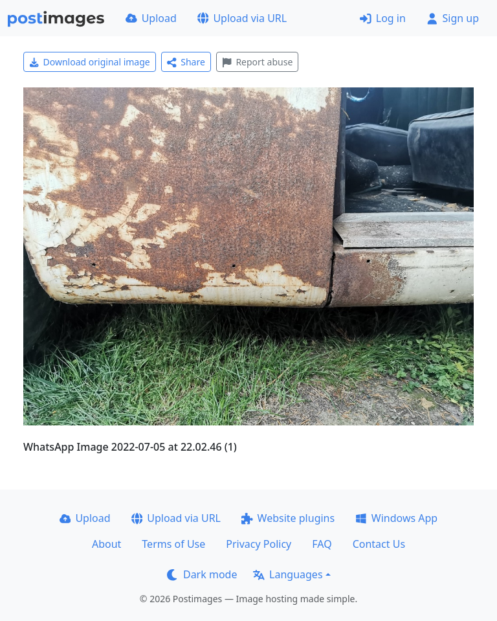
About (106, 544)
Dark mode (202, 574)
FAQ (321, 544)
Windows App (396, 518)
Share (186, 62)
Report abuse (257, 62)
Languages (287, 574)
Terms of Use (173, 544)
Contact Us (379, 544)
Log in (383, 18)
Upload (151, 18)
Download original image (89, 62)
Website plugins (288, 518)
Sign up (452, 18)
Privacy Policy (258, 544)
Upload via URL (242, 18)
